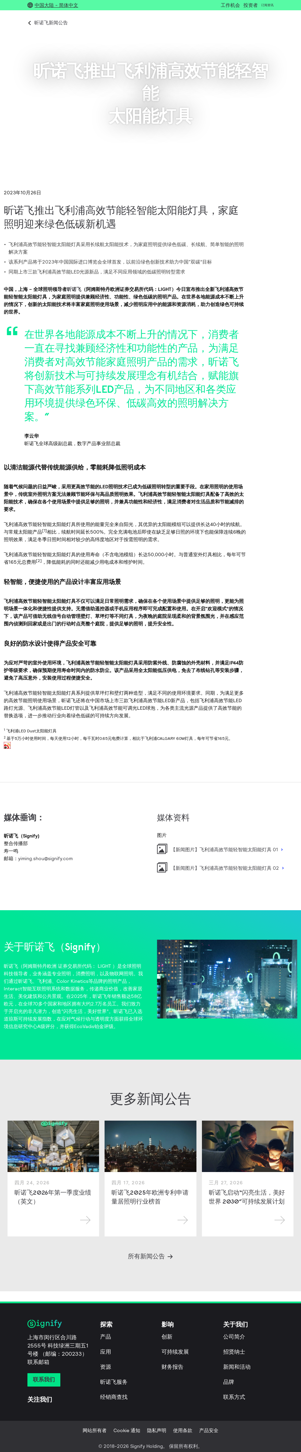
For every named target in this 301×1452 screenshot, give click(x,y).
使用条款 (182, 1430)
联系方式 (234, 1397)
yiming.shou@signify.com (45, 858)
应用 (105, 1351)
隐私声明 (156, 1430)
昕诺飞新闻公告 (51, 23)
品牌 (228, 1382)
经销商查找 (114, 1397)
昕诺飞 (74, 289)
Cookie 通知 (126, 1430)
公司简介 (234, 1336)
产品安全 (208, 1430)
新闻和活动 (237, 1366)
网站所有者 (95, 1430)
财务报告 (172, 1366)
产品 (105, 1336)
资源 (105, 1366)
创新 (166, 1336)
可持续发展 (175, 1351)
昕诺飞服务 (114, 1382)
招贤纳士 (234, 1351)
